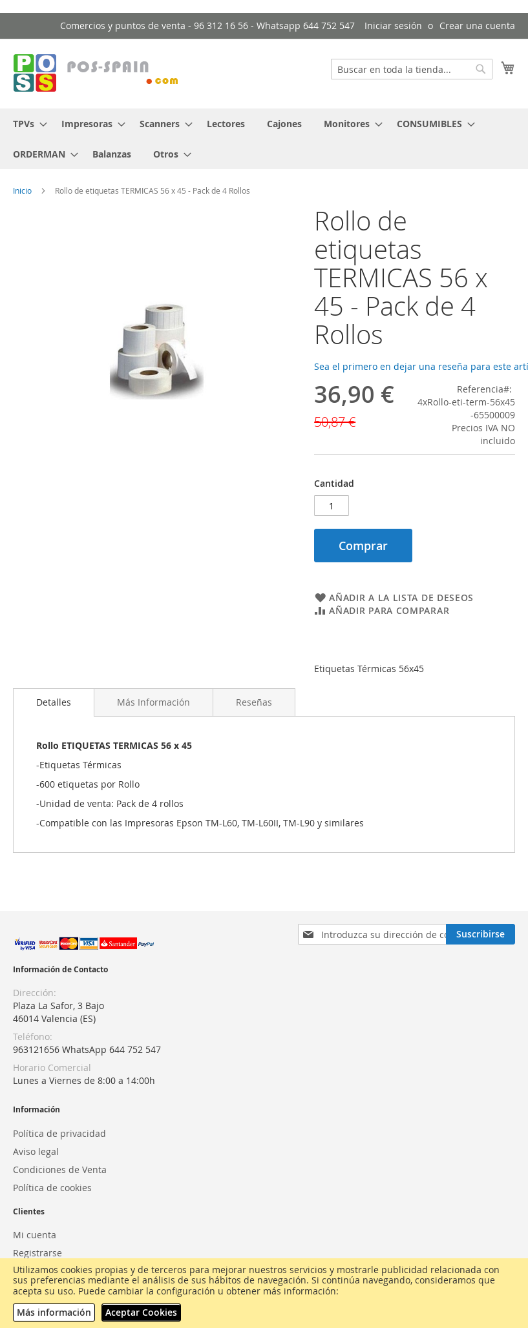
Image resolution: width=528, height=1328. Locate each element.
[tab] (53, 702)
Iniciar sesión (393, 25)
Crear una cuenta (477, 25)
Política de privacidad (59, 1133)
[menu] (264, 138)
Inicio (22, 190)
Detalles (53, 702)
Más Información (153, 702)
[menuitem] (26, 123)
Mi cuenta (34, 1235)
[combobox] (411, 69)
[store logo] (97, 73)
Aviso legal (36, 1151)
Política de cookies (52, 1187)
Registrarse (37, 1253)
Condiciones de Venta (60, 1169)
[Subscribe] (480, 934)
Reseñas (254, 702)
